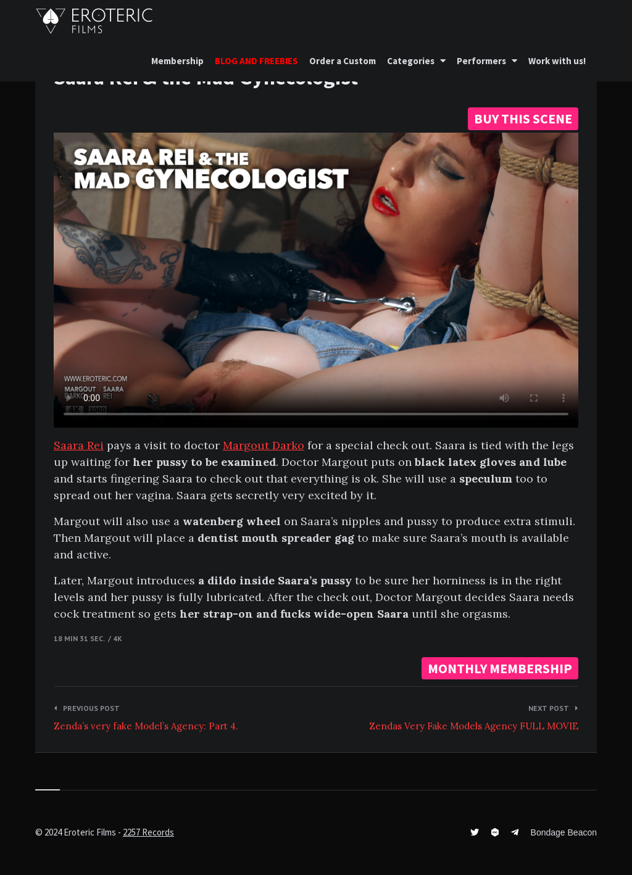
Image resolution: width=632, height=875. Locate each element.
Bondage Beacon (564, 832)
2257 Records (148, 832)
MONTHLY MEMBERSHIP (500, 668)
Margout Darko (263, 445)
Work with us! (557, 61)
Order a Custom (342, 61)
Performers (481, 61)
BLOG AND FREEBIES (256, 61)
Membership (177, 61)
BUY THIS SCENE (523, 118)
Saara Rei (79, 445)
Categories (410, 61)
